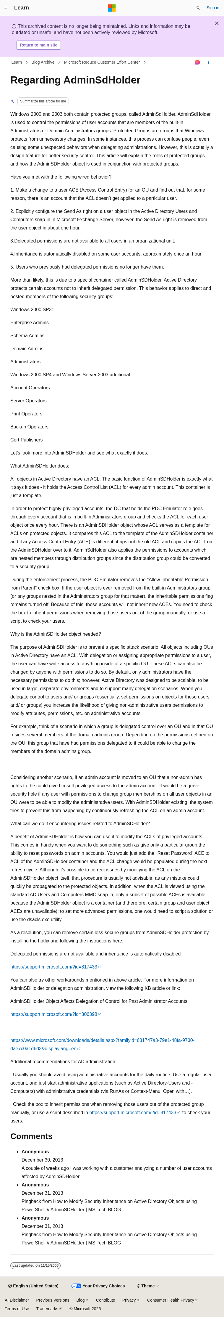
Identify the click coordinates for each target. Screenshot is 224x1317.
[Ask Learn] (197, 62)
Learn (17, 62)
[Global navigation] (6, 8)
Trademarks (47, 1308)
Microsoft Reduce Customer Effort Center (102, 62)
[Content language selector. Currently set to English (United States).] (33, 1286)
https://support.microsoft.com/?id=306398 (53, 1014)
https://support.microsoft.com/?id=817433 (53, 966)
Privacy (129, 1300)
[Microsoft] (112, 8)
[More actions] (208, 62)
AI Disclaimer (17, 1300)
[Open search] (198, 8)
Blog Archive (43, 62)
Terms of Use (17, 1308)
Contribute (105, 1300)
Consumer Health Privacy (170, 1300)
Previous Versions (52, 1300)
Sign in (213, 7)
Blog (81, 1300)
